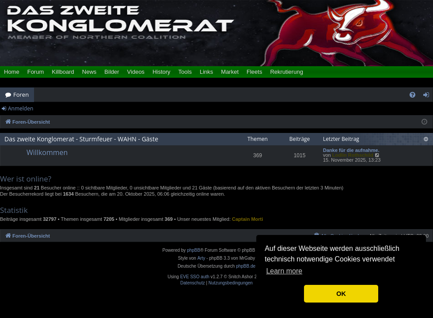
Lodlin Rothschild (352, 155)
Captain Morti (247, 219)
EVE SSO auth (194, 277)
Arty (201, 258)
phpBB (193, 250)
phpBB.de (245, 266)
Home (11, 71)
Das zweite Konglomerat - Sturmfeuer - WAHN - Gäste (81, 139)
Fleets (254, 71)
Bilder (111, 71)
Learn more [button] (284, 271)
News (89, 71)
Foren (21, 94)
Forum (35, 71)
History (161, 71)
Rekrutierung (286, 71)
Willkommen (47, 152)
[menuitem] (412, 94)
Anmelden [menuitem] (428, 96)
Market (230, 71)
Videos (136, 71)
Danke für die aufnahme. (351, 150)
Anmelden (20, 108)
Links (206, 71)
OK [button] (341, 293)
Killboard (63, 71)
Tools (185, 71)
